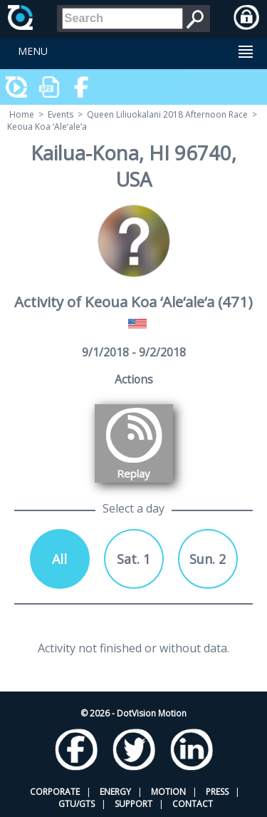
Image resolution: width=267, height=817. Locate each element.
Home (21, 114)
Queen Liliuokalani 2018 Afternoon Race (167, 114)
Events (60, 114)
